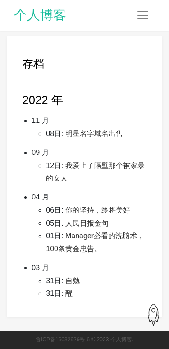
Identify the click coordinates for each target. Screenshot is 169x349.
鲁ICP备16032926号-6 (63, 339)
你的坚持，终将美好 (97, 210)
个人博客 (40, 15)
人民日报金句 (87, 223)
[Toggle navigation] (143, 15)
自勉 (72, 281)
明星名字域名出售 (94, 133)
